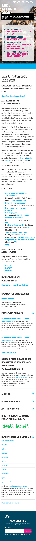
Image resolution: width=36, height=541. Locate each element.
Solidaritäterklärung (21, 377)
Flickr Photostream (7, 445)
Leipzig (7, 160)
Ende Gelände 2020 (9, 9)
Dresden (29, 158)
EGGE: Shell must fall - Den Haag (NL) (19, 32)
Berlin (22, 158)
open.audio (5, 473)
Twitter (3, 449)
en (19, 2)
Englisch (16, 534)
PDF (28, 227)
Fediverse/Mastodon (7, 441)
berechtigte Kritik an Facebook (19, 486)
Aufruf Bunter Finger (18, 201)
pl (27, 2)
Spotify (3, 478)
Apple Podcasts (6, 482)
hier (6, 223)
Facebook (4, 457)
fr (23, 2)
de (14, 2)
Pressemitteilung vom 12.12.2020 (15, 319)
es (31, 2)
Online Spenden (7, 298)
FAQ (7, 245)
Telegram (4, 469)
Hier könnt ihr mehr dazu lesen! (13, 96)
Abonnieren (28, 531)
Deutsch (8, 534)
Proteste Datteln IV (16, 39)
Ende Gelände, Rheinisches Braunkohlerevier (19, 55)
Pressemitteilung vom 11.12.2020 (15, 338)
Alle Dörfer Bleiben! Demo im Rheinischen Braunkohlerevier (19, 46)
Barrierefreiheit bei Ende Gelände (14, 285)
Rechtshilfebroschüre (16, 225)
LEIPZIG (8, 271)
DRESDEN (9, 268)
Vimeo (3, 461)
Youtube (4, 465)
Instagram (4, 453)
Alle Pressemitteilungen (9, 352)
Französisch (26, 534)
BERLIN (8, 266)
